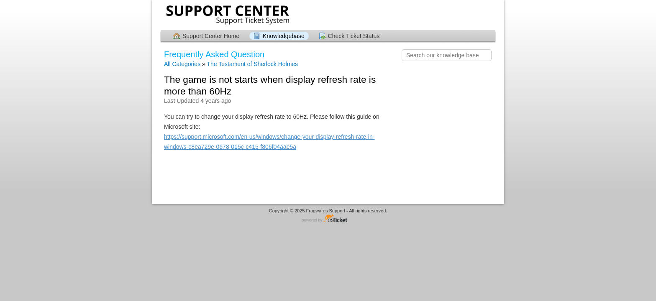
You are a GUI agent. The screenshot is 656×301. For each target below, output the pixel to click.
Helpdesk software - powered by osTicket (328, 219)
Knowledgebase (284, 36)
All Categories (182, 64)
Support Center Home (210, 36)
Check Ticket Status (354, 36)
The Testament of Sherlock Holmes (252, 64)
